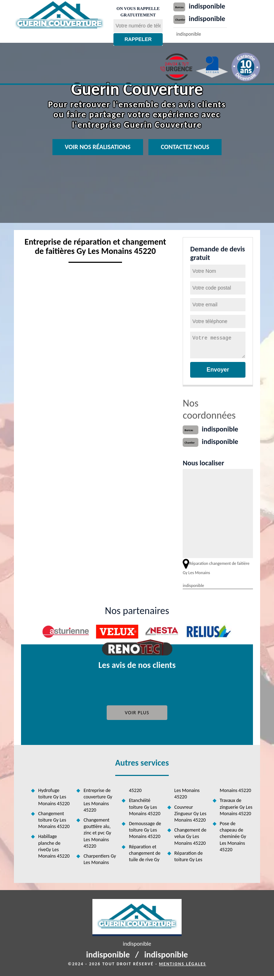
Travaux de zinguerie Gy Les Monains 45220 (236, 806)
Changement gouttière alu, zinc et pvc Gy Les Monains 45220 (97, 833)
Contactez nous (185, 147)
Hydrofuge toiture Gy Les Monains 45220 (54, 796)
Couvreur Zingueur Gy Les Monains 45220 (190, 813)
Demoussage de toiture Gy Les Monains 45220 (145, 830)
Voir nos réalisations (98, 147)
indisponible (207, 6)
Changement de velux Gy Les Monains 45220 (190, 836)
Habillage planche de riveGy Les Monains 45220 (54, 846)
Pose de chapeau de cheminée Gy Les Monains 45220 (233, 837)
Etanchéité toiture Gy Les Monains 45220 (144, 806)
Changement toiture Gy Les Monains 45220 (54, 820)
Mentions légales (182, 963)
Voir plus (137, 713)
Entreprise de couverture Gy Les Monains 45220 (97, 800)
